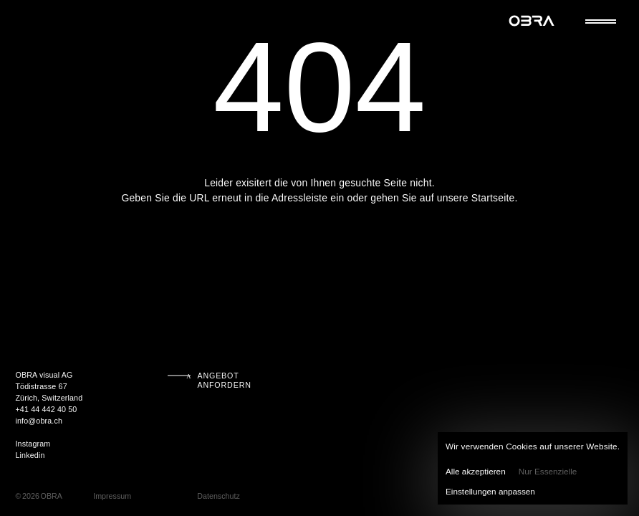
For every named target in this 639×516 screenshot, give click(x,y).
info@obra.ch (38, 420)
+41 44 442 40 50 (46, 409)
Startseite (493, 198)
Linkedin (29, 455)
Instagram (32, 443)
